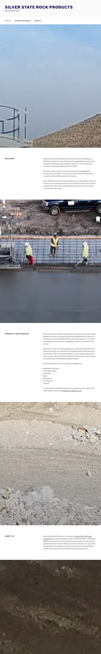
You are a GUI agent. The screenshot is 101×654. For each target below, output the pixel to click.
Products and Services (23, 20)
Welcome (8, 20)
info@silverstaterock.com (72, 391)
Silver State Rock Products (39, 7)
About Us (39, 20)
